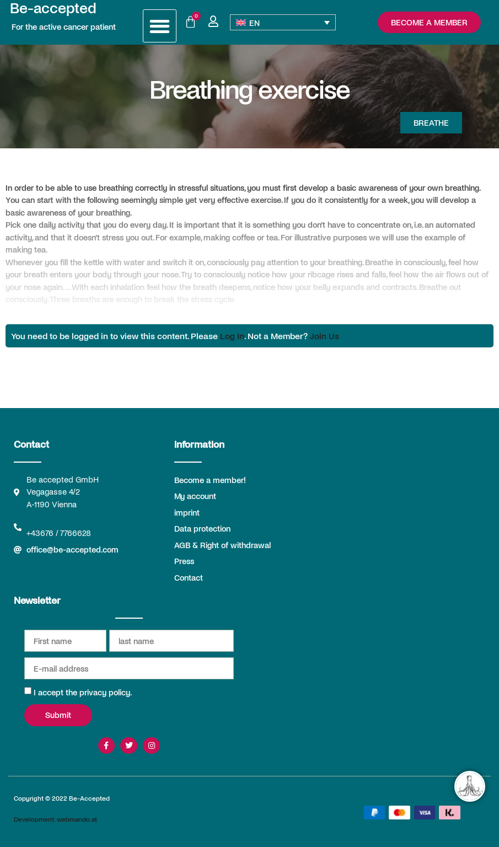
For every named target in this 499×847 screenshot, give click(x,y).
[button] (159, 26)
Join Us (324, 335)
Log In (232, 335)
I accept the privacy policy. (83, 692)
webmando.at (77, 819)
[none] (283, 22)
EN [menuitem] (254, 23)
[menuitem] (283, 22)
